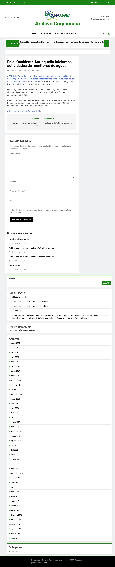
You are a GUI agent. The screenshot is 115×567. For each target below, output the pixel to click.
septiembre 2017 (16, 473)
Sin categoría (15, 552)
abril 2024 (14, 362)
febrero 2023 (15, 422)
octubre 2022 (15, 436)
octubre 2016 (15, 524)
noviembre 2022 (16, 431)
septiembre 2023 (16, 394)
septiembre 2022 (16, 441)
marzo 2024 (14, 366)
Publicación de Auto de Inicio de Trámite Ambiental (32, 248)
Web (11, 200)
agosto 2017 (15, 478)
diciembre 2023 (16, 380)
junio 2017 (14, 487)
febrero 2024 (15, 371)
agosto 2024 (15, 343)
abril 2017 (14, 496)
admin (12, 70)
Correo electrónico (17, 191)
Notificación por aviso (19, 239)
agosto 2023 (15, 399)
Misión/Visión (46, 34)
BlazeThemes (44, 563)
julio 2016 (14, 538)
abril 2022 (14, 450)
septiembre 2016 (16, 529)
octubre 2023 (15, 390)
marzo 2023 (14, 417)
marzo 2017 (14, 501)
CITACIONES (94, 2)
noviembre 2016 (16, 520)
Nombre (13, 181)
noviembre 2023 (16, 385)
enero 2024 (14, 376)
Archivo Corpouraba (57, 24)
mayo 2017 (14, 492)
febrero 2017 (15, 506)
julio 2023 (14, 404)
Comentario (15, 154)
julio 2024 (14, 348)
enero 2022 (14, 464)
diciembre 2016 (16, 515)
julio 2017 (14, 482)
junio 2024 (14, 352)
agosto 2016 (15, 534)
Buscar (12, 278)
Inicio (34, 34)
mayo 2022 (14, 445)
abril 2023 (14, 413)
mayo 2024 (14, 357)
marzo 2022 (14, 455)
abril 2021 (14, 469)
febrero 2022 (15, 459)
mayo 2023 (14, 408)
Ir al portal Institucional (66, 34)
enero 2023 (14, 427)
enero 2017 (14, 510)
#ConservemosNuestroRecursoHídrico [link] (24, 111)
